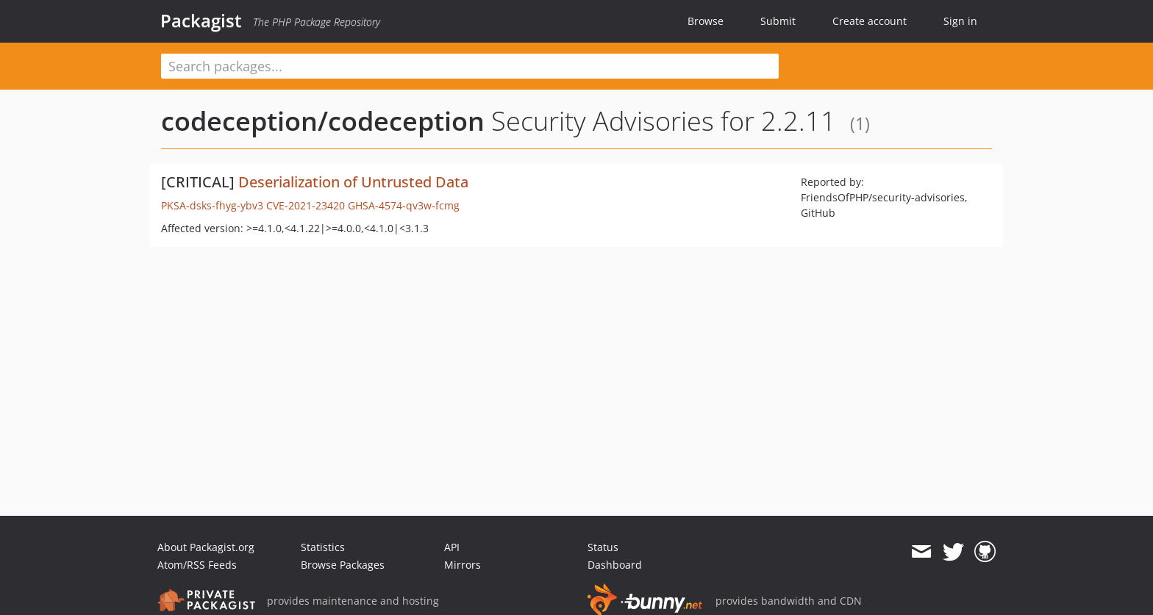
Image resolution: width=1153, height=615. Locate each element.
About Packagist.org (205, 547)
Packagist (201, 20)
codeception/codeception (323, 121)
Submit (778, 21)
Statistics (323, 547)
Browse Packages (343, 565)
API (452, 547)
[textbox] (470, 66)
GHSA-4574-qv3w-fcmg (404, 205)
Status (603, 547)
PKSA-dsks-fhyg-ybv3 (212, 205)
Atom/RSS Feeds (197, 565)
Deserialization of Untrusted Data (353, 182)
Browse (706, 21)
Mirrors (462, 565)
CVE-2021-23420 (305, 205)
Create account (869, 21)
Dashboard (615, 565)
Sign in (960, 21)
